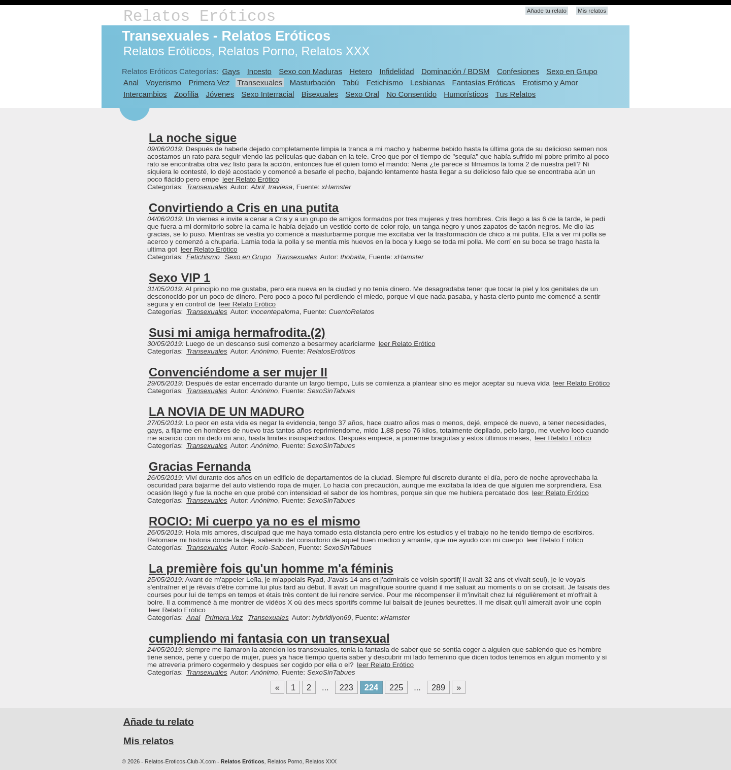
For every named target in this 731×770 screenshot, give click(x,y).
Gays (231, 71)
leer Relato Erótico (250, 179)
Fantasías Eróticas (483, 82)
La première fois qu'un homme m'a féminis (271, 568)
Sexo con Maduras (310, 71)
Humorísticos (466, 94)
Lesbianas (427, 82)
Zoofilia (186, 94)
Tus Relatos (515, 94)
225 (396, 687)
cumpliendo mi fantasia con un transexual (269, 638)
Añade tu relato (547, 11)
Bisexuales (320, 94)
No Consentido (411, 94)
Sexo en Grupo (571, 71)
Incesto (259, 71)
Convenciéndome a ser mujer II (238, 372)
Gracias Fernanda (200, 466)
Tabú (351, 82)
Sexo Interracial (267, 94)
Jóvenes (220, 94)
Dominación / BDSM (455, 71)
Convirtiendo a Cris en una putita (244, 208)
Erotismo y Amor (550, 82)
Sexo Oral (362, 94)
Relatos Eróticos (199, 16)
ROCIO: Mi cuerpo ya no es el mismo (254, 521)
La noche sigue (193, 138)
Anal (131, 82)
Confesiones (518, 71)
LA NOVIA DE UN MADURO (226, 411)
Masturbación (313, 82)
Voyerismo (163, 82)
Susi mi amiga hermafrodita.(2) (237, 332)
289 (438, 687)
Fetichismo (385, 82)
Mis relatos (592, 11)
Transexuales (259, 82)
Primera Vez (208, 82)
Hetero (360, 71)
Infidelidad (396, 71)
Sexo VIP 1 (179, 278)
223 (346, 687)
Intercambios (145, 94)
